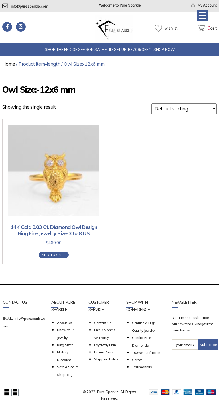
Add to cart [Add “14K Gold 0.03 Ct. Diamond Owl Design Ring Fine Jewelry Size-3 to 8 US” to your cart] (54, 255)
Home (8, 64)
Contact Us (102, 323)
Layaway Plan (105, 345)
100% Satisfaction (146, 352)
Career (137, 360)
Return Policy (104, 352)
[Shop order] (184, 108)
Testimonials (142, 367)
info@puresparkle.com (25, 7)
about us (64, 323)
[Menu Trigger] (202, 15)
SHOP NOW (164, 49)
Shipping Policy (106, 359)
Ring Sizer (64, 345)
